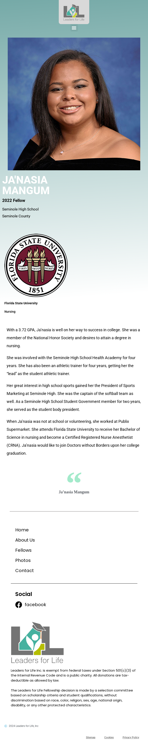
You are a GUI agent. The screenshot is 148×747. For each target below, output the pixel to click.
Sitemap (90, 737)
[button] (74, 27)
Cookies (109, 737)
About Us (25, 540)
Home (22, 530)
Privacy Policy (131, 737)
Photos (23, 560)
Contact (24, 570)
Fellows (23, 550)
